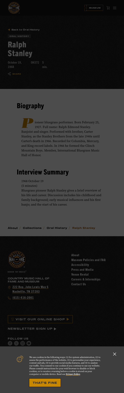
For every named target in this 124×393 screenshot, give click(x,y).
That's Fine (45, 382)
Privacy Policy (73, 374)
